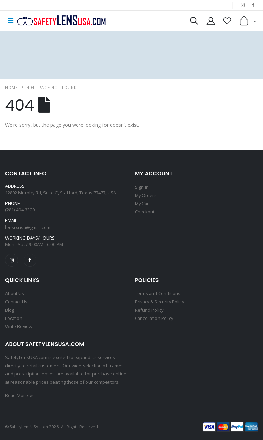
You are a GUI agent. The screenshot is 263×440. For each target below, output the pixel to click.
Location (14, 318)
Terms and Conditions (158, 294)
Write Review (19, 327)
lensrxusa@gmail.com (28, 227)
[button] (193, 22)
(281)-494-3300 (20, 210)
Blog (9, 310)
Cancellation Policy (154, 318)
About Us (14, 294)
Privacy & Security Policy (160, 302)
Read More (19, 396)
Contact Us (16, 302)
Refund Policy (149, 310)
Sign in (142, 187)
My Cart (143, 203)
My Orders (146, 195)
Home (11, 87)
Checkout (145, 212)
